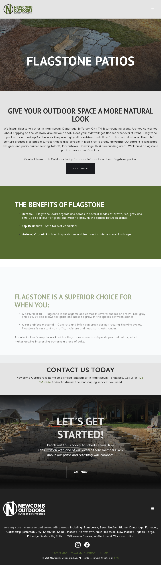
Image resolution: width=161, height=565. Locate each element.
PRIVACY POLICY (59, 552)
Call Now (80, 472)
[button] (152, 9)
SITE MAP (104, 552)
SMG (116, 558)
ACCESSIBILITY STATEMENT (84, 552)
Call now (80, 168)
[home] (18, 9)
